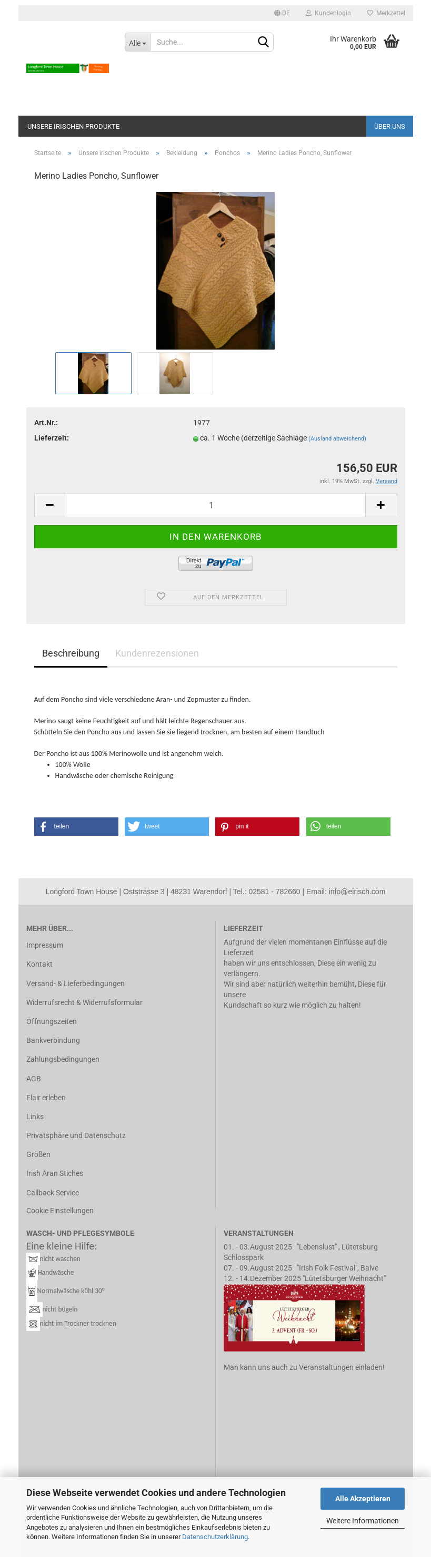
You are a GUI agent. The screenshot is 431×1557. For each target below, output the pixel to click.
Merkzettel (386, 13)
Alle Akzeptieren (362, 1498)
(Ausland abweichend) (337, 438)
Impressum (44, 945)
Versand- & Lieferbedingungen (75, 983)
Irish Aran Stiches (54, 1173)
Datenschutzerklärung (215, 1537)
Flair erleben (46, 1097)
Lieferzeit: (51, 438)
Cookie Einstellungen (60, 1210)
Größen (38, 1154)
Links (35, 1116)
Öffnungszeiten (51, 1021)
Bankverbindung (53, 1040)
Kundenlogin (328, 13)
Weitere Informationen (362, 1521)
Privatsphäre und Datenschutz (76, 1135)
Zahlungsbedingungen (62, 1059)
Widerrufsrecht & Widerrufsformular (84, 1002)
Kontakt (39, 964)
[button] (76, 826)
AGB (33, 1078)
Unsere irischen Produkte (73, 126)
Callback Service (52, 1193)
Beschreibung (70, 653)
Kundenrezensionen (157, 653)
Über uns (389, 126)
